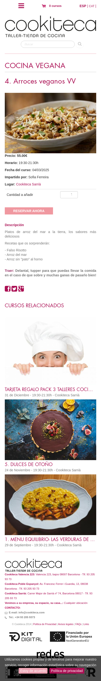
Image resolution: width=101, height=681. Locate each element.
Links (86, 624)
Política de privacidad (67, 671)
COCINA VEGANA (35, 65)
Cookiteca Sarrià (28, 184)
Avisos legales (65, 624)
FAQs (78, 624)
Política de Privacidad (44, 624)
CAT (92, 6)
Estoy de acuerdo (33, 671)
